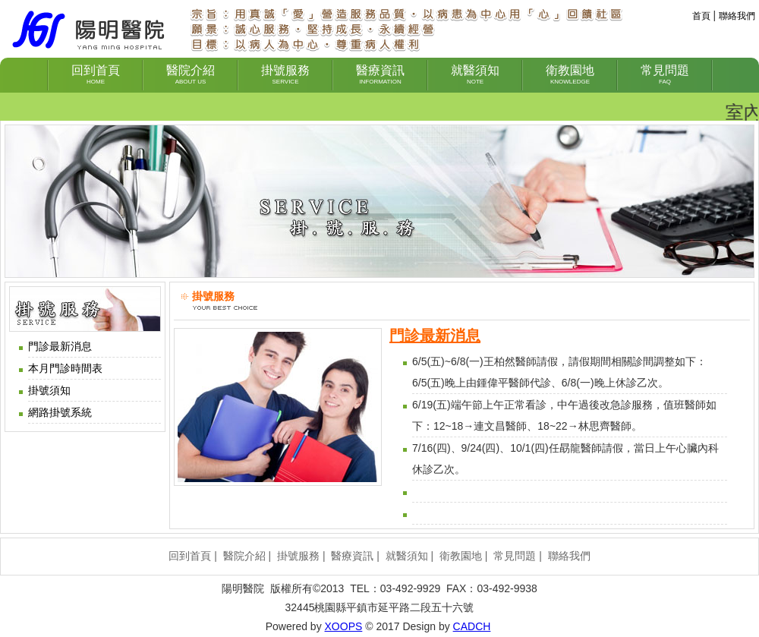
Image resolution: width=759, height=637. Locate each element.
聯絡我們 (737, 16)
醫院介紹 (244, 556)
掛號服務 (298, 556)
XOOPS (344, 626)
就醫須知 (407, 556)
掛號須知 (49, 390)
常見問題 (514, 556)
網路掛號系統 (60, 412)
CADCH (472, 626)
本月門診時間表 (65, 368)
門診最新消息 (60, 346)
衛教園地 (460, 556)
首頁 (701, 16)
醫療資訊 (352, 556)
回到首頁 (189, 556)
